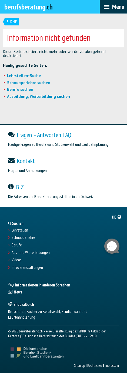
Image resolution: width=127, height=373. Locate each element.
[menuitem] (117, 217)
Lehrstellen (20, 230)
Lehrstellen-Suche (24, 75)
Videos (16, 260)
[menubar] (113, 7)
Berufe (17, 245)
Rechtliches (94, 365)
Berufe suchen (20, 89)
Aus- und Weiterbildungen (31, 252)
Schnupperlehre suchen (28, 82)
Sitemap (79, 365)
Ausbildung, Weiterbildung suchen (38, 96)
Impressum (112, 365)
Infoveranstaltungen (27, 267)
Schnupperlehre (23, 237)
